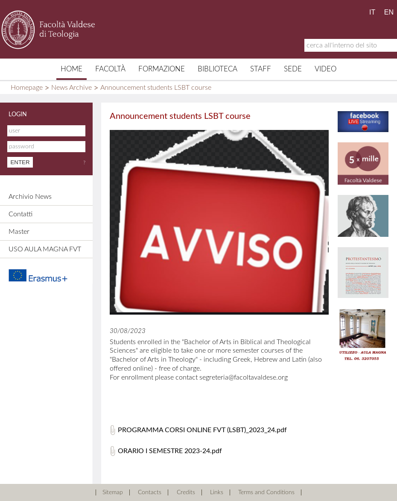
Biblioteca (217, 69)
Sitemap (112, 492)
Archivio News (30, 196)
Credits (186, 492)
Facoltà (110, 69)
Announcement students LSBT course (155, 87)
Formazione (161, 69)
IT (372, 12)
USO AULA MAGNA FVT (45, 249)
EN (389, 12)
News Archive (71, 87)
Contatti (20, 214)
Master (19, 231)
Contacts (149, 492)
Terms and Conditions (266, 492)
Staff (260, 69)
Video (325, 69)
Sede (293, 69)
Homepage (27, 87)
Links (216, 492)
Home (71, 69)
